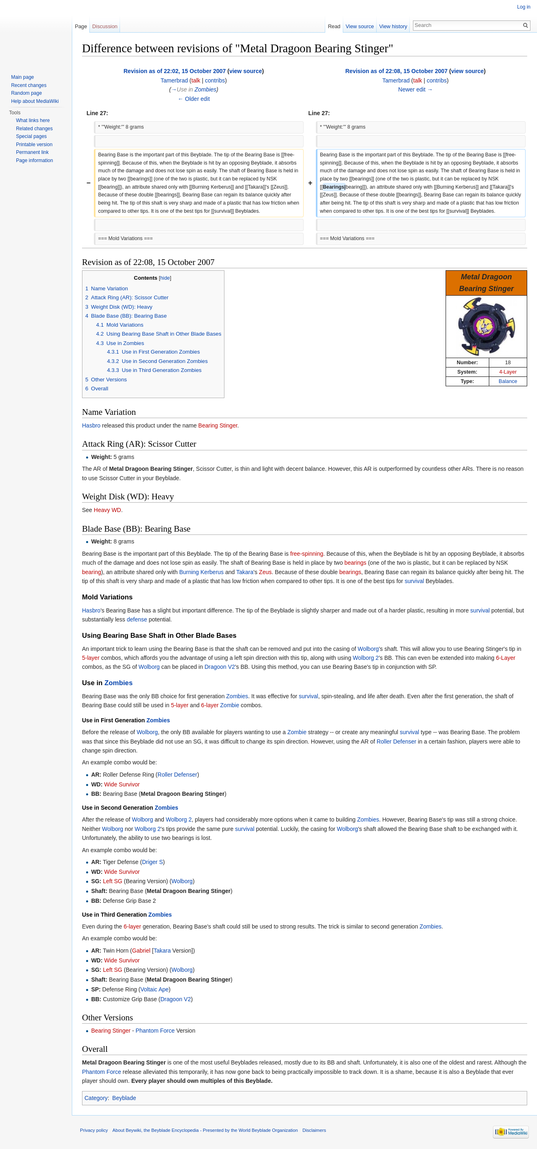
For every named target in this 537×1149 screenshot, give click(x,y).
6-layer (210, 705)
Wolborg (368, 649)
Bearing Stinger (217, 425)
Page (81, 26)
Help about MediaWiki (35, 101)
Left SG (112, 881)
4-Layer (508, 372)
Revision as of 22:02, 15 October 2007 (175, 71)
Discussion (105, 26)
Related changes (34, 128)
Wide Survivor (122, 784)
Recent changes (29, 85)
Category (96, 1098)
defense (137, 619)
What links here (33, 120)
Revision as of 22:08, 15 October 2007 (396, 71)
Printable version (34, 144)
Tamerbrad (174, 80)
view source (245, 71)
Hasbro (91, 425)
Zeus (265, 572)
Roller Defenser (396, 741)
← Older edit (194, 99)
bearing (91, 572)
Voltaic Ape (154, 989)
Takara (244, 572)
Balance (508, 381)
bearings (355, 562)
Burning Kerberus (201, 572)
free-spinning (306, 553)
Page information (34, 160)
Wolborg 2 (366, 658)
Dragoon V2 (219, 667)
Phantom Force (155, 1030)
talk (195, 80)
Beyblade (124, 1098)
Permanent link (32, 152)
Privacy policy (94, 1130)
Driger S (152, 862)
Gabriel (141, 950)
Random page (26, 93)
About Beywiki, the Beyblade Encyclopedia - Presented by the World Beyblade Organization (205, 1130)
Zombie (230, 705)
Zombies (206, 89)
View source (360, 26)
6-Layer (505, 658)
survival (414, 581)
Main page (22, 77)
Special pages (31, 136)
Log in (523, 7)
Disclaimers (314, 1130)
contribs (215, 80)
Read (334, 26)
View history (393, 26)
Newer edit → (415, 89)
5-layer (91, 658)
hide (165, 278)
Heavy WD (107, 510)
